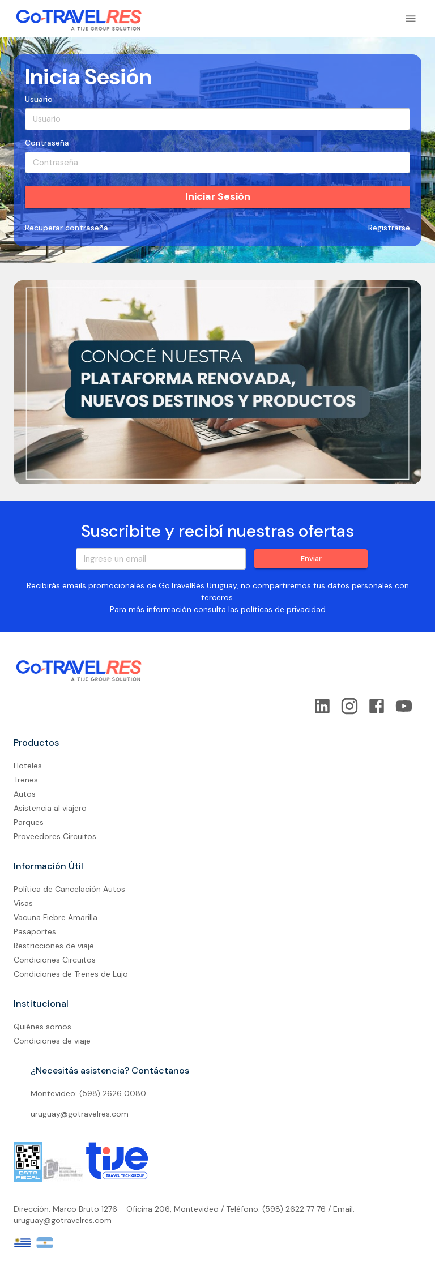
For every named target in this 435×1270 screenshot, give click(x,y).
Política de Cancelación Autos (69, 889)
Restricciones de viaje (54, 945)
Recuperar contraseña (66, 228)
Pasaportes (35, 931)
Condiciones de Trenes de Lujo (71, 974)
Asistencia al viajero (50, 808)
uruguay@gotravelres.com (80, 1114)
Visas (23, 903)
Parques (29, 822)
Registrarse (389, 228)
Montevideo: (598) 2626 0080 (88, 1093)
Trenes (26, 780)
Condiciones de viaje (52, 1041)
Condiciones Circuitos (55, 960)
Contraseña (47, 143)
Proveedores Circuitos (55, 836)
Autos (25, 794)
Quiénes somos (42, 1026)
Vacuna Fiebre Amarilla (55, 917)
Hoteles (28, 765)
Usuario (39, 99)
